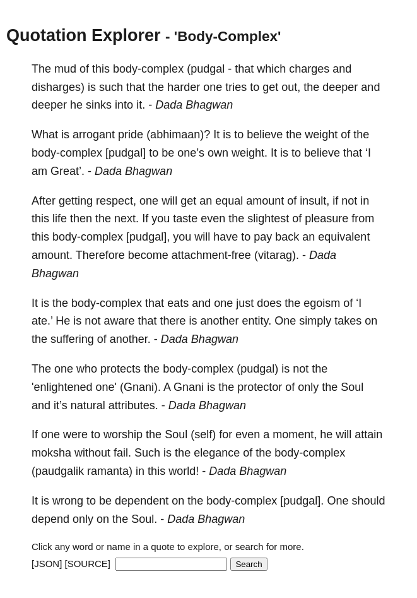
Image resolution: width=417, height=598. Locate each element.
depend (50, 519)
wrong (67, 500)
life (59, 218)
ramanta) (109, 471)
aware (118, 320)
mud (65, 69)
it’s (61, 405)
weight (321, 134)
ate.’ (42, 320)
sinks (99, 105)
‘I (368, 153)
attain (368, 434)
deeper (340, 87)
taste (185, 218)
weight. (249, 153)
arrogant (94, 134)
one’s (190, 153)
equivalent (344, 236)
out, (290, 87)
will (169, 200)
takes (347, 320)
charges (309, 69)
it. (140, 105)
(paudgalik (58, 471)
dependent (141, 500)
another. (130, 339)
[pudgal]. (302, 500)
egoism (321, 303)
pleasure (326, 218)
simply (315, 320)
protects (120, 368)
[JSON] (47, 563)
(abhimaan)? (178, 134)
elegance (217, 452)
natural (88, 405)
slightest (268, 218)
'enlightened (62, 387)
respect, (116, 200)
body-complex (148, 69)
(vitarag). (276, 255)
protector (259, 387)
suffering (72, 339)
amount (265, 200)
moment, (295, 434)
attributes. (133, 405)
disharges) (58, 87)
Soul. (144, 519)
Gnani (188, 387)
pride (130, 134)
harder (183, 87)
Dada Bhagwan (194, 105)
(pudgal (206, 69)
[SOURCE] (88, 563)
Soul (352, 387)
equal (229, 200)
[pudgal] (125, 153)
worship (123, 434)
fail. (122, 452)
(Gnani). (140, 387)
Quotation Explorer (83, 35)
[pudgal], (148, 236)
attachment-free (211, 255)
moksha (51, 452)
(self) (203, 434)
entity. (257, 320)
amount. (52, 255)
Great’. (67, 171)
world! (183, 471)
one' (106, 387)
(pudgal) (257, 368)
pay (263, 236)
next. (126, 218)
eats (178, 303)
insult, (314, 200)
